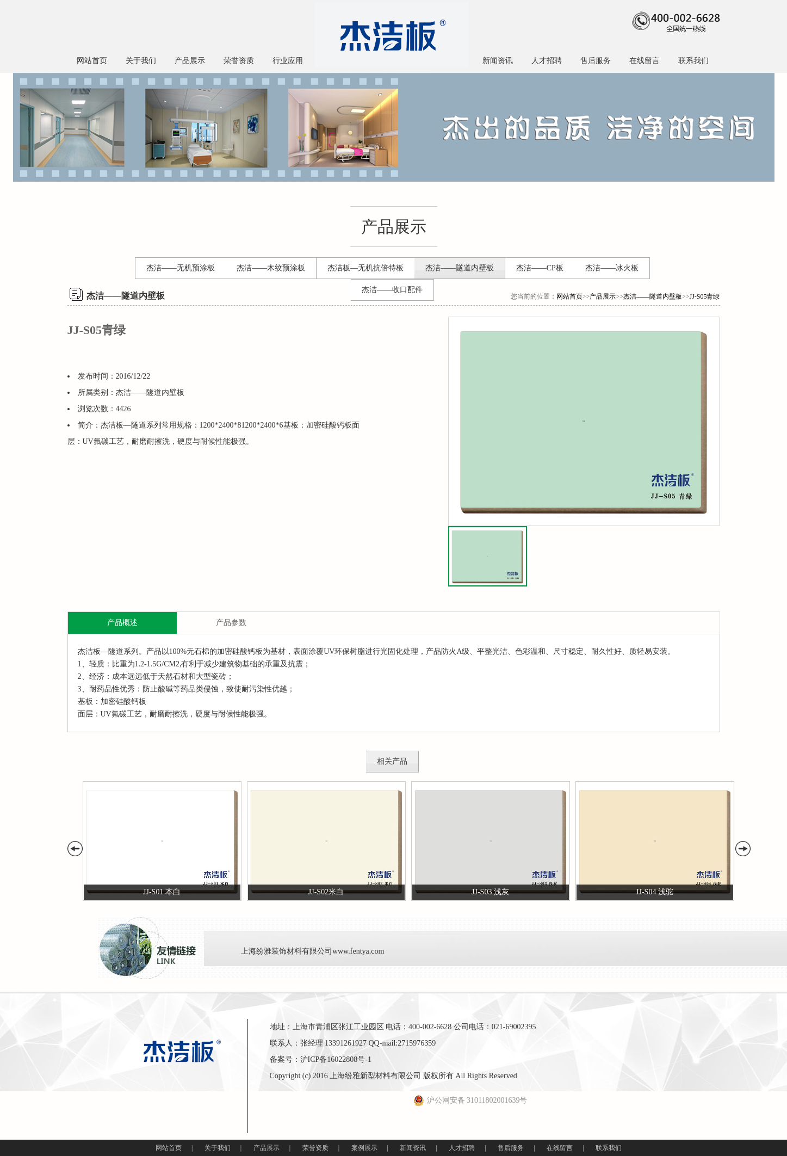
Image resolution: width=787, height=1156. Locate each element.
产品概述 (122, 623)
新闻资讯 (497, 61)
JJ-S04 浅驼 (654, 892)
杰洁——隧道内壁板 (459, 268)
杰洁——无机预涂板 (180, 268)
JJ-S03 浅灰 (490, 892)
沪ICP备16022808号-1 (335, 1059)
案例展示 (364, 1148)
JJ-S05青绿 (704, 296)
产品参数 (231, 623)
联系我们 (693, 61)
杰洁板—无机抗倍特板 (365, 268)
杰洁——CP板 (539, 268)
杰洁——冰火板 (612, 268)
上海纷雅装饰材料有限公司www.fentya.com (313, 951)
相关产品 (392, 761)
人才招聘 (546, 61)
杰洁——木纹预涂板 (271, 268)
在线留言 (644, 61)
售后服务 (595, 61)
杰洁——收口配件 (392, 290)
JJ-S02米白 (326, 892)
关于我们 (141, 61)
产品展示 (190, 61)
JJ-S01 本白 (162, 892)
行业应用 (287, 61)
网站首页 (92, 61)
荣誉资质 (239, 61)
